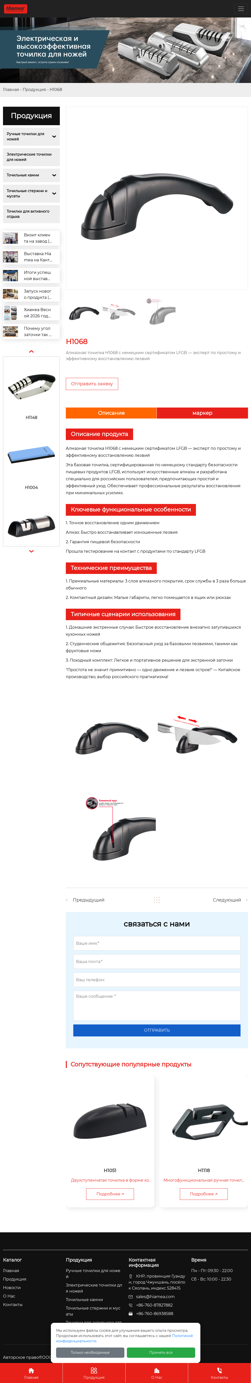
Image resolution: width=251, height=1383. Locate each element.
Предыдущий (88, 900)
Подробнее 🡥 (110, 1194)
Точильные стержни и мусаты (27, 193)
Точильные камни (23, 175)
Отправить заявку (92, 384)
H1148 (31, 417)
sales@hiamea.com (155, 1296)
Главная (11, 89)
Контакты (219, 1373)
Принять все (161, 1352)
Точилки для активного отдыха (28, 214)
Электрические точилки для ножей (30, 157)
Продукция (34, 89)
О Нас (157, 1373)
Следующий (227, 900)
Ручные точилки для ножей (26, 136)
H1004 (31, 487)
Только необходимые (90, 1352)
